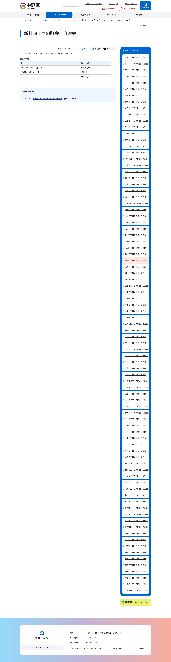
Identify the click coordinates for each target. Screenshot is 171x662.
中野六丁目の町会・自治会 (135, 292)
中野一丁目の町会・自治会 (135, 317)
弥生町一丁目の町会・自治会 (136, 356)
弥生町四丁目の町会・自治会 (136, 146)
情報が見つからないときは (136, 602)
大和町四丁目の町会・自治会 (136, 203)
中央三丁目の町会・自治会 (135, 425)
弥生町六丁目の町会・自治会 (136, 127)
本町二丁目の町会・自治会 (135, 432)
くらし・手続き (42, 20)
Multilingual (113, 4)
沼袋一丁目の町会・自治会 (135, 533)
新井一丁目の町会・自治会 (135, 279)
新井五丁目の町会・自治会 (135, 254)
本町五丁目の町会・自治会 (135, 451)
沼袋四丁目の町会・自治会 (135, 235)
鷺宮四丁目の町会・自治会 (135, 571)
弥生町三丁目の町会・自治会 (136, 349)
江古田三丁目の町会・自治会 (136, 521)
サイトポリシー (75, 648)
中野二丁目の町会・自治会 (135, 133)
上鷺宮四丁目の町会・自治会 (136, 590)
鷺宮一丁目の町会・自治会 (135, 552)
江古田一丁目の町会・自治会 (136, 508)
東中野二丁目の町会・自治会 (136, 64)
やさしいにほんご (131, 4)
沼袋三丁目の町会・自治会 (135, 241)
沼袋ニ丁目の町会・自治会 (135, 248)
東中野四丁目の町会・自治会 (136, 324)
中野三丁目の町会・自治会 (135, 311)
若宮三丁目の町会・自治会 (135, 394)
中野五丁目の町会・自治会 (135, 298)
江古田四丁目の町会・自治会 (136, 527)
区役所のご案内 (42, 647)
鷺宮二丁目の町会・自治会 (135, 559)
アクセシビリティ (116, 648)
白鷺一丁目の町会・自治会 (135, 95)
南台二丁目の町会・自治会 (135, 89)
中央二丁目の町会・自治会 (135, 76)
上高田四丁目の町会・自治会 (136, 114)
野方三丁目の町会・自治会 (135, 546)
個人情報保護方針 (90, 648)
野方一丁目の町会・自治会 (135, 222)
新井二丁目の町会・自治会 (135, 273)
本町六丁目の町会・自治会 (135, 457)
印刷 (86, 48)
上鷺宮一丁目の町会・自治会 (136, 584)
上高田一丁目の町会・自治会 (136, 121)
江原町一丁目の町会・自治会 (136, 108)
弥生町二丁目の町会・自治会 (136, 159)
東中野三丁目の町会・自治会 (136, 463)
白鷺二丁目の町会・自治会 (135, 191)
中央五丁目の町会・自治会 (135, 330)
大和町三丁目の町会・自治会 (136, 400)
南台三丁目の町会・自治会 (135, 368)
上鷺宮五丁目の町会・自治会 (136, 165)
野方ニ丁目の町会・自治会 (135, 102)
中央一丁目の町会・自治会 (135, 83)
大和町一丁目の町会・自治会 (136, 413)
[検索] (67, 4)
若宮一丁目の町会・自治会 (135, 197)
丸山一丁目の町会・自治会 (135, 229)
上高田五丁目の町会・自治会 (136, 476)
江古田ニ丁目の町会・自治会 (136, 514)
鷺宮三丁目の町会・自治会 (135, 565)
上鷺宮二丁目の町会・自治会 (136, 172)
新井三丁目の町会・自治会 (135, 267)
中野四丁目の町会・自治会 (135, 305)
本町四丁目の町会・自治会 (135, 444)
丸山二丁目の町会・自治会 (135, 540)
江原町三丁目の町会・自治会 (136, 489)
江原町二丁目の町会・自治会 (136, 482)
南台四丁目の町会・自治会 (135, 152)
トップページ (26, 20)
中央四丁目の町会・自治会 (135, 337)
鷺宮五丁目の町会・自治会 (135, 578)
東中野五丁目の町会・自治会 (136, 470)
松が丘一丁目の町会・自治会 (136, 495)
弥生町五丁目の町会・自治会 (136, 419)
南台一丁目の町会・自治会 (135, 375)
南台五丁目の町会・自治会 (135, 362)
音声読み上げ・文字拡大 (93, 4)
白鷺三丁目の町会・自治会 (135, 184)
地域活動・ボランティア (62, 20)
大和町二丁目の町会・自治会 (136, 406)
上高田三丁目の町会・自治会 (136, 381)
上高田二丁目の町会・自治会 (136, 286)
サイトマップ (103, 648)
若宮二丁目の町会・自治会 (135, 57)
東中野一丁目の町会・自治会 (136, 70)
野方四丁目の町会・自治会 (135, 140)
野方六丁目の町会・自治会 (135, 210)
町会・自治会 (82, 20)
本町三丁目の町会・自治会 (135, 438)
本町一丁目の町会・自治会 (135, 343)
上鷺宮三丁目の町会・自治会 (136, 387)
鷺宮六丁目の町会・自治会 (135, 178)
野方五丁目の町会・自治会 (135, 216)
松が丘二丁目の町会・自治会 (136, 501)
